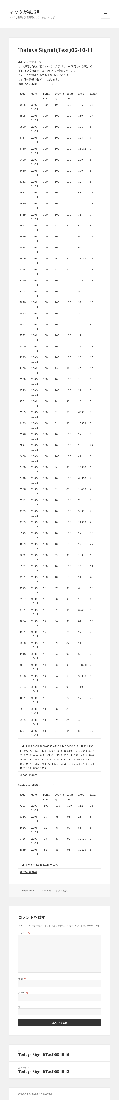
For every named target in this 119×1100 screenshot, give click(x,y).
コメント (24, 933)
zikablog (46, 890)
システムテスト (63, 890)
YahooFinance (28, 775)
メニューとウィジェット (105, 18)
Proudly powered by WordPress (35, 1093)
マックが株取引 (25, 12)
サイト (21, 1006)
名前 (22, 978)
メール (23, 992)
